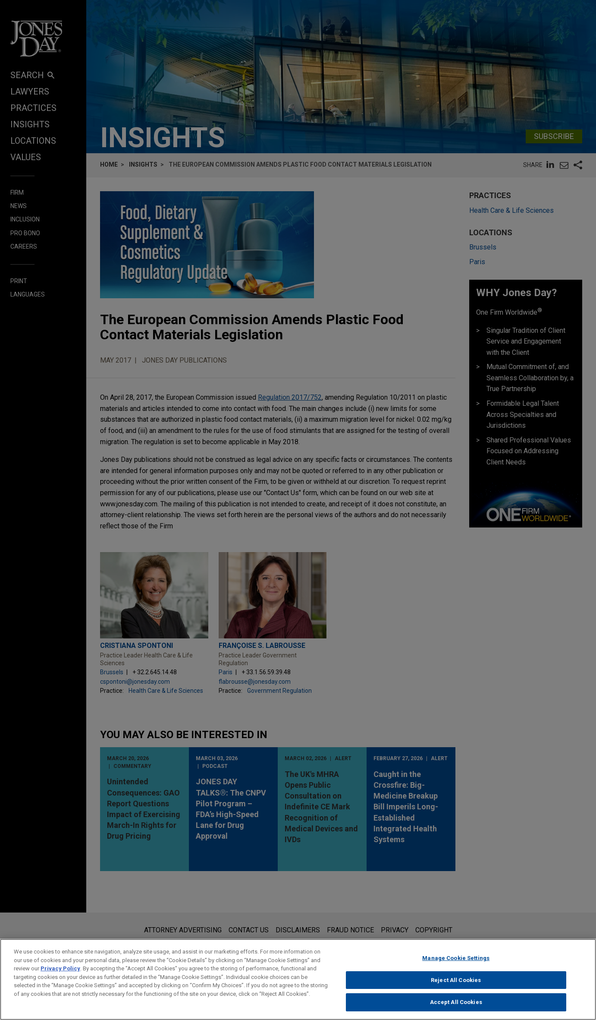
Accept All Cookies (456, 1007)
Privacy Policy (60, 974)
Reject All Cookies (456, 985)
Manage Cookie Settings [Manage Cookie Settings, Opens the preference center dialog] (455, 963)
